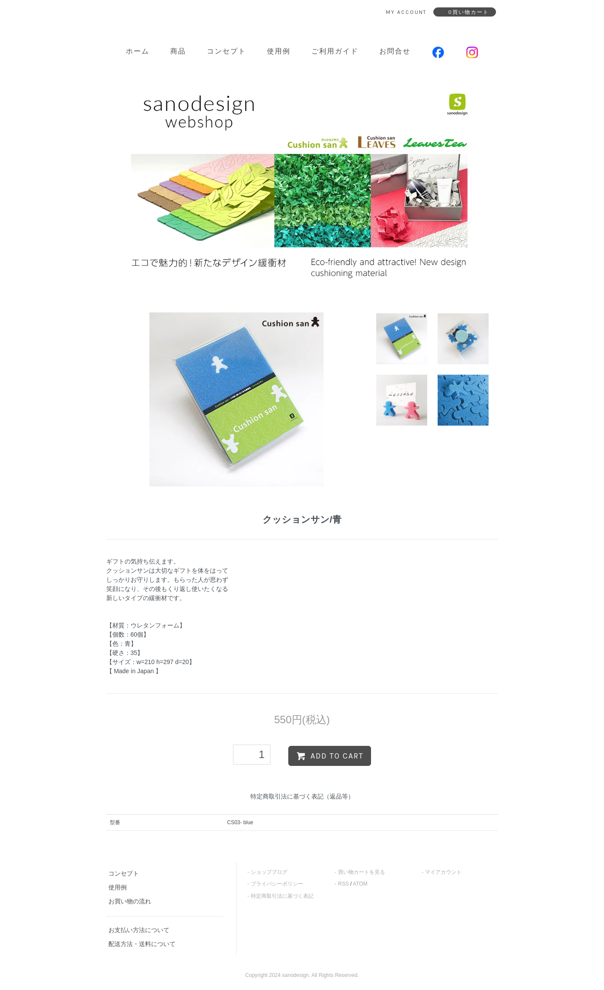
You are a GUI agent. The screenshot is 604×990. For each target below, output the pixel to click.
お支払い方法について (138, 929)
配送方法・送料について (141, 943)
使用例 (278, 51)
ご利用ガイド (334, 51)
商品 (178, 51)
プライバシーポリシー (277, 884)
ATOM (360, 884)
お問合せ (395, 51)
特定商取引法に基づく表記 (282, 896)
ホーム (137, 51)
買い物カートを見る (361, 872)
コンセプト (226, 51)
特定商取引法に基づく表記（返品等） (302, 796)
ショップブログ (269, 872)
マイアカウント (443, 872)
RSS (343, 884)
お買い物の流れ (129, 901)
